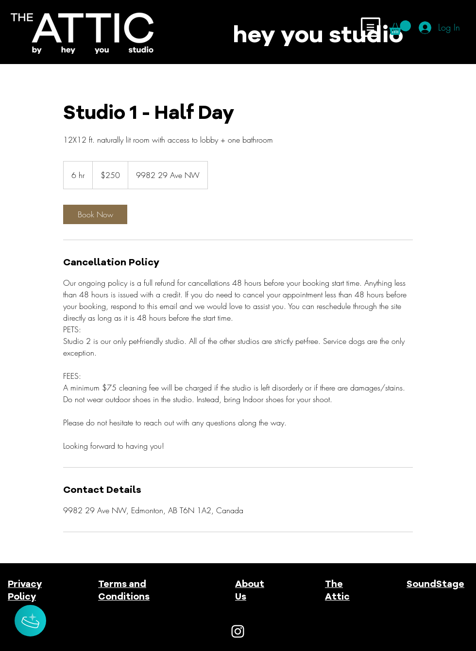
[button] (370, 27)
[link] (95, 214)
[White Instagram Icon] (237, 631)
